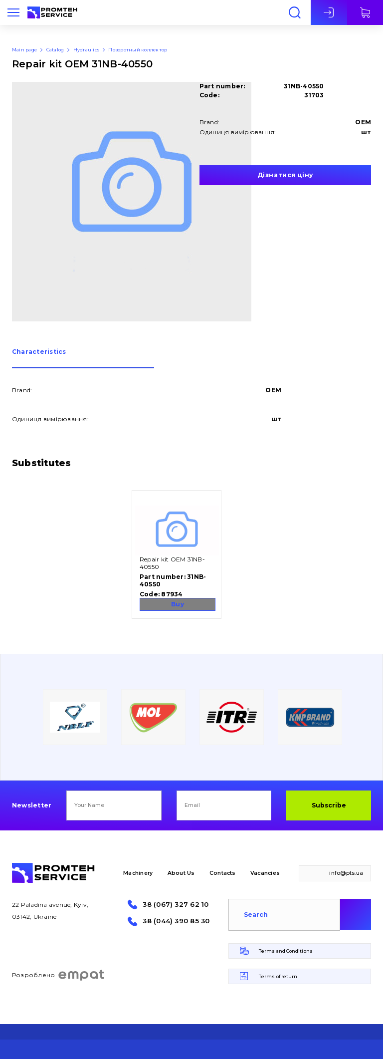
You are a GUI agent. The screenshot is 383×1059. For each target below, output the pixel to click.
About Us (181, 873)
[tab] (83, 358)
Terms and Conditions (286, 951)
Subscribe (329, 805)
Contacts (222, 873)
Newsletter (31, 805)
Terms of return (278, 976)
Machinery (138, 873)
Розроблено (58, 975)
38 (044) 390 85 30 (176, 921)
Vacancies (265, 873)
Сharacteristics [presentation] (39, 352)
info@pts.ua (346, 873)
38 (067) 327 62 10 (175, 904)
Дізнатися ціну (285, 175)
